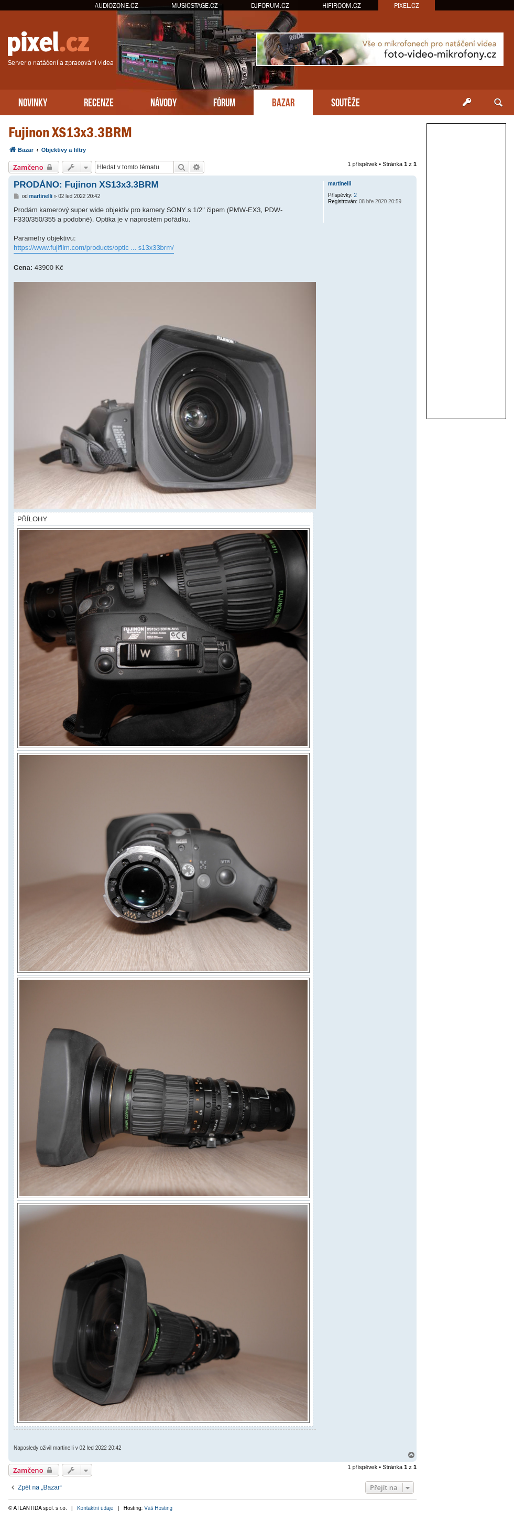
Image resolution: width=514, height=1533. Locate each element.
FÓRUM (224, 101)
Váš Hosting (158, 1508)
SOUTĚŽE (345, 101)
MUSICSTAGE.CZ (194, 5)
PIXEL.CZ (406, 5)
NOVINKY (32, 101)
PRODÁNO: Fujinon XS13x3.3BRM (86, 185)
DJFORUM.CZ (270, 5)
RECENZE (99, 101)
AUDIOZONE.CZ (116, 5)
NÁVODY (163, 101)
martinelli (339, 184)
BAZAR (283, 101)
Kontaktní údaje (95, 1508)
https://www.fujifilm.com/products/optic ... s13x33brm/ (94, 247)
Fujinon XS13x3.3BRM (70, 132)
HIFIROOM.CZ (341, 5)
